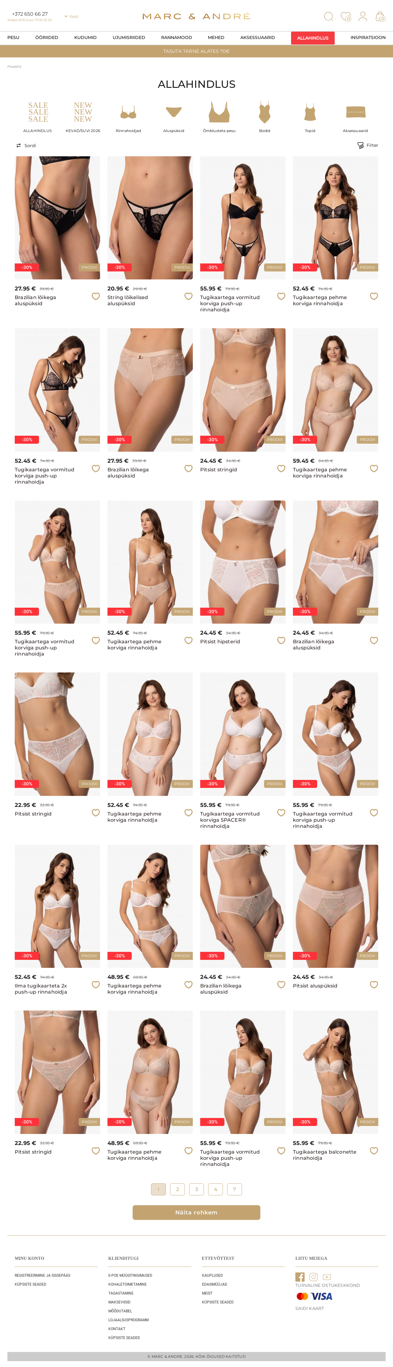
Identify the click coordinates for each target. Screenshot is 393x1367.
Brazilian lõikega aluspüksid (35, 300)
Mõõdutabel (120, 1311)
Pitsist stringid (218, 470)
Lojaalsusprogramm (128, 1320)
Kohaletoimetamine (127, 1284)
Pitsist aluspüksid (315, 986)
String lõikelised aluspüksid (127, 300)
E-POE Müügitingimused (130, 1275)
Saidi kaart (309, 1308)
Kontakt (116, 1329)
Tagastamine (121, 1293)
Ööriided (46, 37)
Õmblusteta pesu (219, 130)
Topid (310, 130)
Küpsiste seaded (30, 1284)
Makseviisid (119, 1302)
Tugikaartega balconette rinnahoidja (325, 1155)
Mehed (216, 37)
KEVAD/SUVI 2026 (83, 130)
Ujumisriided (129, 37)
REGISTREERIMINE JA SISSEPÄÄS (42, 1275)
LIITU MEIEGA (311, 1258)
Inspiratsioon (368, 37)
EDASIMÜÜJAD (214, 1284)
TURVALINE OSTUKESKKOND (327, 1285)
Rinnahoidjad (128, 130)
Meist (207, 1293)
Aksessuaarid (257, 37)
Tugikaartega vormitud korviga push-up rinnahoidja (230, 303)
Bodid (264, 130)
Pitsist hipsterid (220, 642)
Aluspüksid (173, 130)
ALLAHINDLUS (37, 130)
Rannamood (176, 37)
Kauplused (212, 1275)
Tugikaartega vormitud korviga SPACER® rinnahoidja (230, 820)
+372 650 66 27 (30, 14)
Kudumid (85, 37)
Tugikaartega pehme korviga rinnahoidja (320, 300)
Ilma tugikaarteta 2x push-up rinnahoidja (41, 989)
